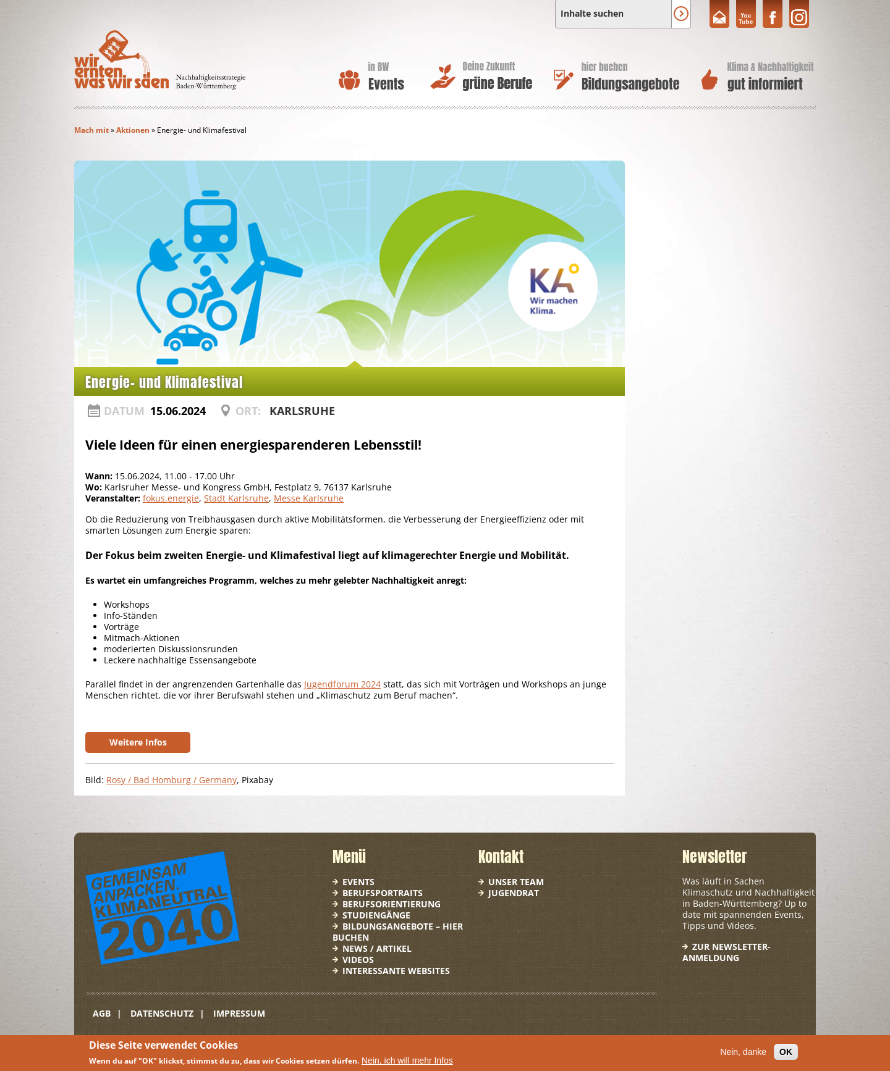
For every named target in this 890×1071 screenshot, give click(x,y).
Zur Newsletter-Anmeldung (726, 952)
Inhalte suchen (592, 13)
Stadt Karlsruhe (236, 498)
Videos (358, 959)
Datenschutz (161, 1013)
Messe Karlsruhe (309, 498)
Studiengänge (376, 915)
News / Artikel (377, 948)
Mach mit (91, 130)
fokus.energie (171, 498)
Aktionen (133, 130)
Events (358, 882)
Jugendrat (513, 893)
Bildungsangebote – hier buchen (398, 931)
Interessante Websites (396, 970)
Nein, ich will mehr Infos (407, 1060)
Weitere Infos (138, 742)
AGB (102, 1013)
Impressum (239, 1013)
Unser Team (516, 882)
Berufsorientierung (391, 904)
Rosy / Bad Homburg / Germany (171, 780)
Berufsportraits (382, 893)
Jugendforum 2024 (342, 684)
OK (785, 1052)
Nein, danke (743, 1052)
